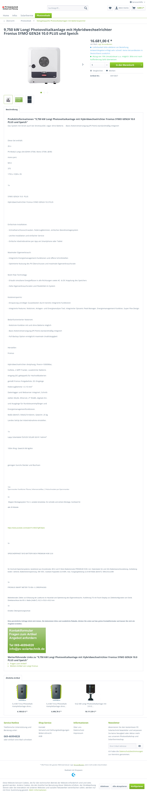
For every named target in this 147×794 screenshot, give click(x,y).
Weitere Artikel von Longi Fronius (23, 666)
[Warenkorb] (138, 8)
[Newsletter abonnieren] (139, 746)
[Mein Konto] (122, 8)
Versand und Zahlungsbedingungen (54, 730)
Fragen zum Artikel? (17, 663)
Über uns (77, 727)
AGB (40, 736)
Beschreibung (12, 109)
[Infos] (15, 15)
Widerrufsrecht (45, 733)
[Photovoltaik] (43, 15)
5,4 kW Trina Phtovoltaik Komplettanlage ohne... (22, 705)
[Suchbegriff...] (67, 8)
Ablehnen (104, 786)
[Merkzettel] (110, 8)
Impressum (78, 733)
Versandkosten (79, 765)
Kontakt (42, 727)
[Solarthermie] (27, 15)
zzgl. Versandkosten (105, 44)
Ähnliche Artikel (13, 678)
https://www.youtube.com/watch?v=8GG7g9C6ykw (26, 528)
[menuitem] (67, 8)
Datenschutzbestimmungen (131, 751)
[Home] (6, 15)
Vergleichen (96, 70)
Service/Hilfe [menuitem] (136, 2)
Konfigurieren (137, 786)
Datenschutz (79, 730)
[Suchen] (85, 8)
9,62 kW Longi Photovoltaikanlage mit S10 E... (90, 705)
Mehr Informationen (37, 790)
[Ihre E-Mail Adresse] (122, 746)
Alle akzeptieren (120, 786)
